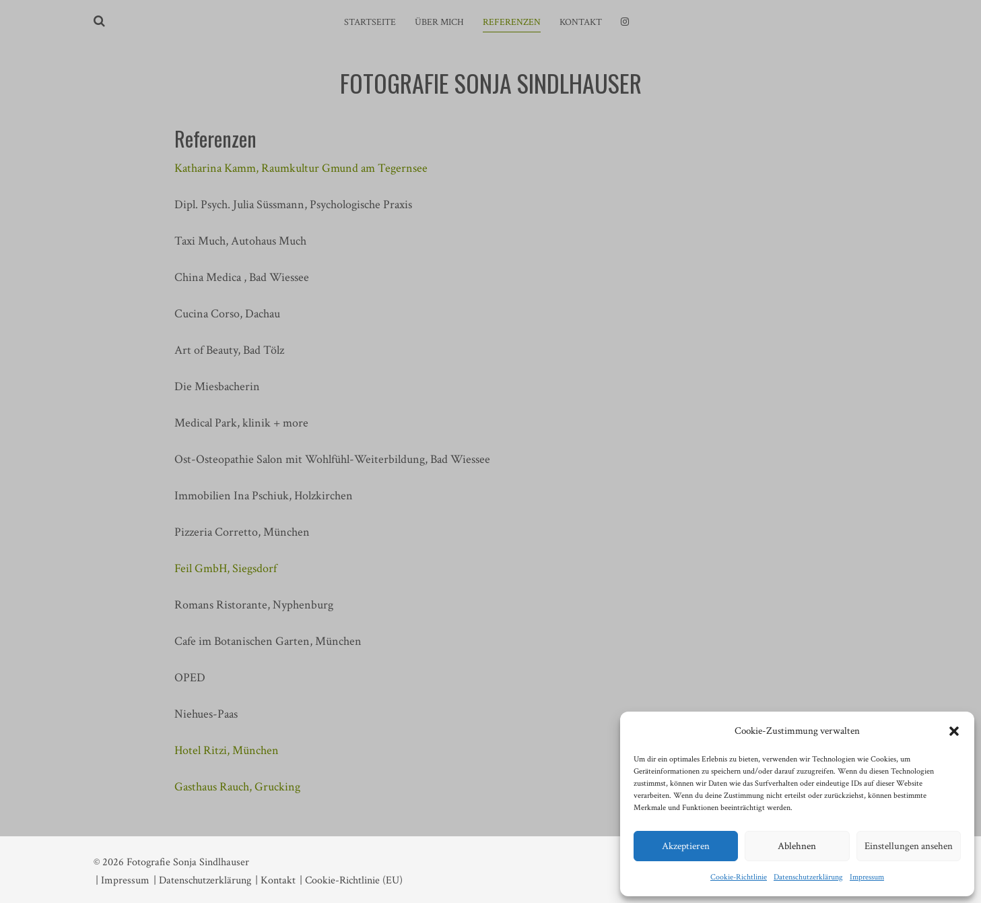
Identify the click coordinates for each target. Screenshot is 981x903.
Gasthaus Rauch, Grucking (237, 787)
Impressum (867, 877)
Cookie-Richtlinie (738, 877)
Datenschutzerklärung (808, 877)
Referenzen (512, 22)
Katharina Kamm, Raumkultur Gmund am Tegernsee (301, 168)
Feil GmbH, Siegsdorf (225, 568)
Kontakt (581, 22)
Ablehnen (797, 846)
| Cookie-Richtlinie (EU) (351, 880)
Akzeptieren (686, 846)
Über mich (439, 22)
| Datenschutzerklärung (202, 880)
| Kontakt (275, 880)
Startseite (370, 22)
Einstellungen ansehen (909, 846)
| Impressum (122, 880)
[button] (954, 731)
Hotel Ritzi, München (226, 750)
